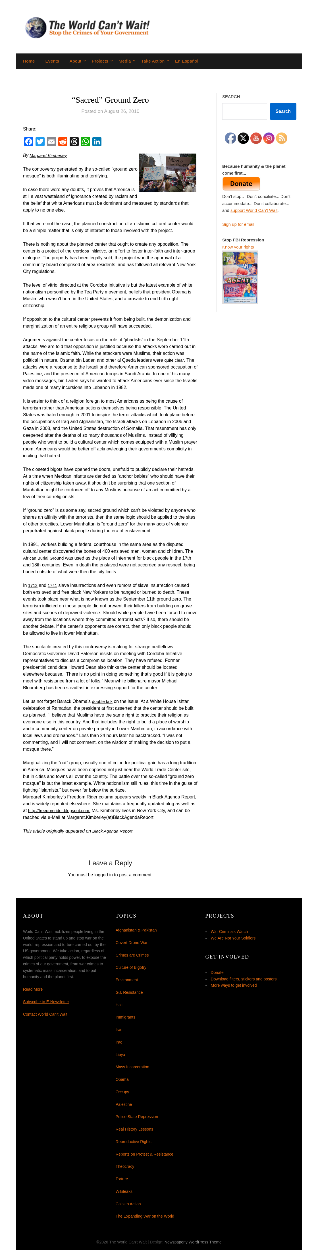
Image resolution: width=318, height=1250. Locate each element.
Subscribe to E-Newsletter (46, 1001)
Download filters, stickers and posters (244, 979)
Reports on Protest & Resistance (144, 1154)
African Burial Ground (44, 558)
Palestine (124, 1104)
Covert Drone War (131, 942)
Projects (100, 61)
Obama (122, 1079)
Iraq (119, 1042)
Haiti (120, 1005)
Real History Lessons (134, 1129)
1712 (33, 585)
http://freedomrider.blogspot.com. (61, 810)
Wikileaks (124, 1191)
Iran (119, 1029)
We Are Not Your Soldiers (233, 938)
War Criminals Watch (229, 931)
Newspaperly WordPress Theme (193, 1242)
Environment (127, 980)
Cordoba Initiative (90, 251)
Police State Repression (137, 1116)
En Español (186, 61)
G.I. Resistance (129, 992)
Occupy (122, 1092)
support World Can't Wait (253, 210)
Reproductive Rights (133, 1141)
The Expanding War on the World (145, 1216)
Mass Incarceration (132, 1067)
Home (29, 61)
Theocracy (125, 1166)
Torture (122, 1179)
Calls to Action (128, 1204)
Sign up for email (238, 224)
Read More (33, 989)
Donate (217, 972)
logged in (103, 874)
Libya (120, 1054)
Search (231, 96)
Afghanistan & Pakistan (136, 930)
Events (52, 61)
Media (125, 61)
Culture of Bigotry (131, 967)
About (76, 61)
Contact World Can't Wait (45, 1014)
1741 (53, 585)
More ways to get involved (234, 985)
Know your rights (238, 247)
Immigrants (125, 1017)
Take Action (153, 61)
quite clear (174, 360)
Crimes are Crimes (132, 955)
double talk (103, 701)
